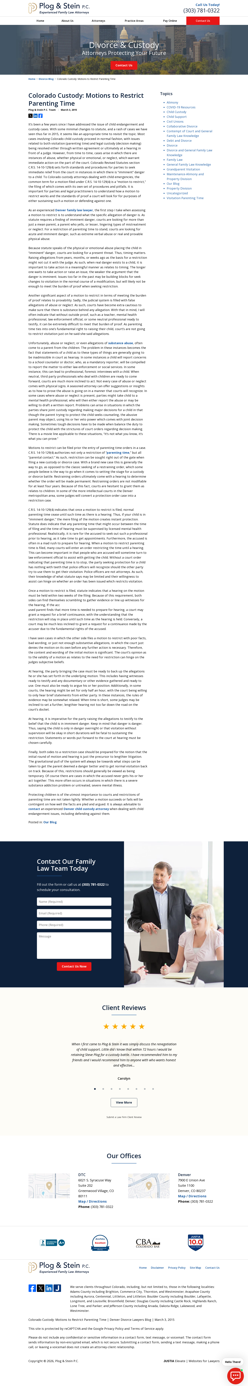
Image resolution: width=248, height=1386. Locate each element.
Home (40, 21)
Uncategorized (177, 193)
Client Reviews (124, 1007)
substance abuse (120, 343)
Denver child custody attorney (86, 809)
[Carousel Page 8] (153, 1089)
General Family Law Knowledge (189, 164)
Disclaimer (157, 1268)
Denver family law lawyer (74, 210)
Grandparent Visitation (183, 169)
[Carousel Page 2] (103, 1089)
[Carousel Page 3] (111, 1089)
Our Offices (124, 1155)
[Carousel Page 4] (120, 1089)
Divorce (172, 145)
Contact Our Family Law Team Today (66, 865)
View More (124, 1102)
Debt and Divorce (179, 141)
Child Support (177, 117)
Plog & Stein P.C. (66, 1361)
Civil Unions (175, 121)
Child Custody (176, 112)
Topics (166, 93)
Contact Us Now (74, 966)
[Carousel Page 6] (136, 1089)
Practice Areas (134, 21)
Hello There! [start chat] (232, 1362)
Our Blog (50, 822)
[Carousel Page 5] (128, 1089)
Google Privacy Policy (108, 1329)
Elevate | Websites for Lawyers (192, 1361)
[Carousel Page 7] (145, 1089)
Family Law (175, 160)
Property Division (179, 188)
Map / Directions (92, 1201)
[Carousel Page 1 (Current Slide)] (95, 1089)
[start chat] (235, 1376)
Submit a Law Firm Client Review (124, 1117)
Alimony (172, 102)
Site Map (195, 1268)
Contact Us (203, 21)
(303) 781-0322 (202, 10)
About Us (67, 21)
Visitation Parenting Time (185, 198)
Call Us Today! (208, 4)
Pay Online (170, 21)
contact (34, 809)
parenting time (118, 453)
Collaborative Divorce (182, 126)
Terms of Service (142, 1329)
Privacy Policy (177, 1268)
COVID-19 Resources (181, 107)
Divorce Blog (46, 78)
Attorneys (98, 21)
